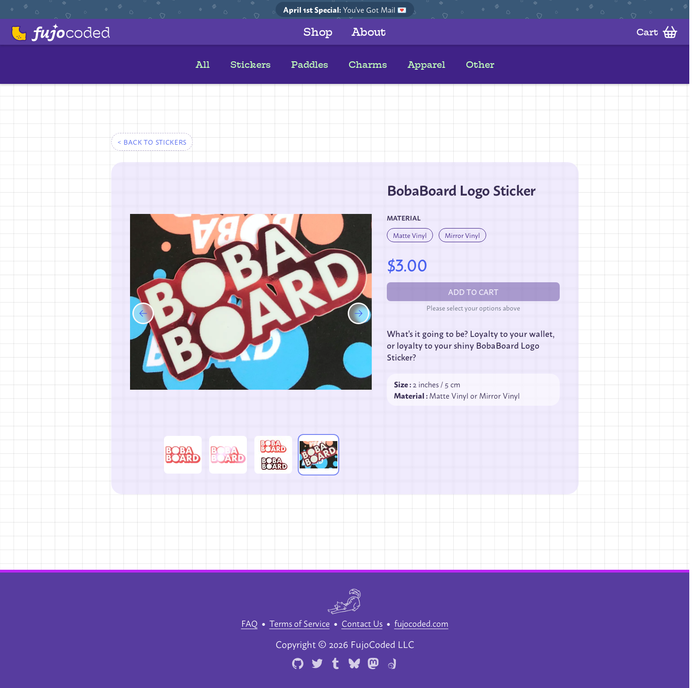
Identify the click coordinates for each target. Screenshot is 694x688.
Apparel (426, 64)
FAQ (249, 623)
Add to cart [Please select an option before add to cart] (473, 291)
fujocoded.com (421, 623)
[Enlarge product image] (183, 455)
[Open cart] (655, 32)
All (203, 64)
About (368, 32)
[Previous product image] (143, 318)
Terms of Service (299, 623)
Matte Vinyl (410, 235)
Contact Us (362, 623)
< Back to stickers (152, 142)
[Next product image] (358, 318)
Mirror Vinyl (462, 235)
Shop (318, 32)
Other (480, 64)
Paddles (309, 64)
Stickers (250, 64)
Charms (368, 64)
